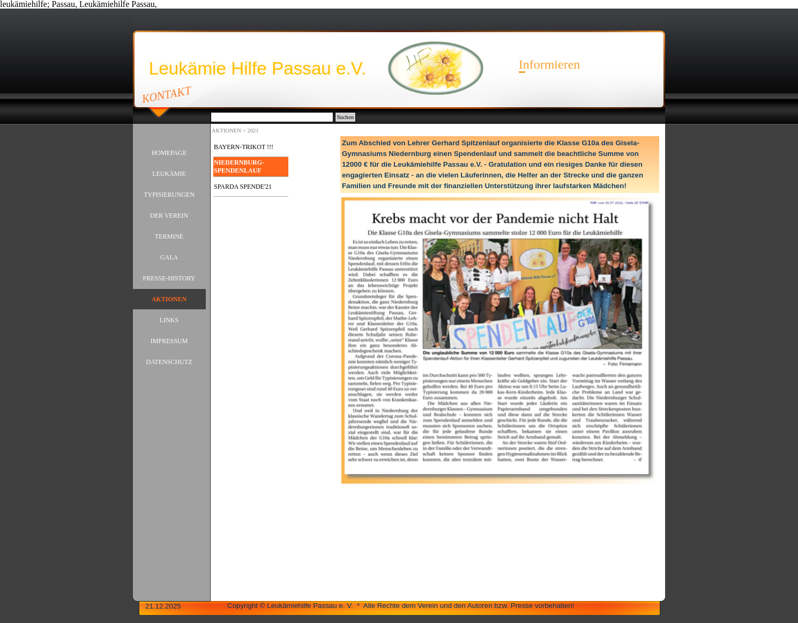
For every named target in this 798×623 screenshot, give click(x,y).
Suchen (345, 117)
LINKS (169, 320)
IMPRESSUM (169, 341)
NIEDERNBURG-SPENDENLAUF (239, 166)
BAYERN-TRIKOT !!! (243, 147)
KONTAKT (167, 94)
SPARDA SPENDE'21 (243, 186)
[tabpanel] (500, 164)
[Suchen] (272, 117)
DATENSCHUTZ (169, 362)
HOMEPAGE (169, 153)
